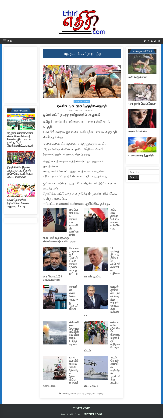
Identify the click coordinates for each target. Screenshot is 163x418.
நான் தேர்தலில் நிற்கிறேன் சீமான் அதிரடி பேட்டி (18, 203)
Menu (9, 40)
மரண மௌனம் (138, 131)
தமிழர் (47, 122)
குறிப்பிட (92, 204)
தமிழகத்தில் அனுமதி (94, 393)
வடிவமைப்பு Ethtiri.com (81, 414)
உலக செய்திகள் (81, 101)
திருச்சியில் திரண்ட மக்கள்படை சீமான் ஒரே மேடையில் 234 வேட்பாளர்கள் (20, 172)
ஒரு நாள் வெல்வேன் (141, 103)
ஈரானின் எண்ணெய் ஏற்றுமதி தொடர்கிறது (73, 297)
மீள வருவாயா (137, 77)
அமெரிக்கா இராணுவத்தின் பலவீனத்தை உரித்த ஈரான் (74, 333)
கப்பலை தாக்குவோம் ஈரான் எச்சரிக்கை (115, 219)
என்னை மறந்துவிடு (141, 155)
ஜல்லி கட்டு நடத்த (76, 393)
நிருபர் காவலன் (75, 110)
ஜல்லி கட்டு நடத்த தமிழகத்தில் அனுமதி (81, 106)
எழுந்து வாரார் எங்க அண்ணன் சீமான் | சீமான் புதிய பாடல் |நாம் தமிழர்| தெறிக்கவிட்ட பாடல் (20, 139)
